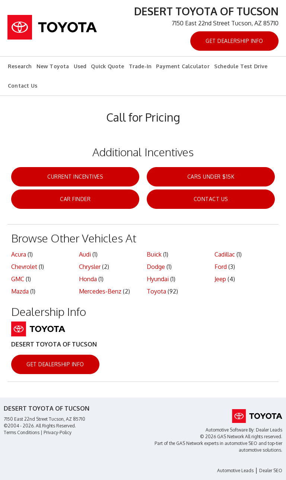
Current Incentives (75, 176)
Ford (220, 266)
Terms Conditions (21, 432)
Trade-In (140, 66)
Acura (18, 254)
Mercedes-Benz (100, 291)
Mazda (20, 291)
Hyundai (158, 279)
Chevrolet (24, 266)
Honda (88, 279)
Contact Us (22, 85)
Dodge (156, 266)
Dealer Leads (269, 430)
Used (80, 66)
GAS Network (189, 443)
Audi (85, 254)
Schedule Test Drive (241, 66)
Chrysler (90, 266)
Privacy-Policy (58, 432)
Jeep (220, 279)
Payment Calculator (183, 66)
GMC (17, 279)
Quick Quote (107, 66)
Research (20, 66)
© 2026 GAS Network (222, 436)
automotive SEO (241, 443)
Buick (154, 254)
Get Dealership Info (234, 41)
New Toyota (52, 66)
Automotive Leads (235, 470)
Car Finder (75, 199)
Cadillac (224, 254)
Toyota (156, 291)
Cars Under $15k (211, 176)
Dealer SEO (270, 470)
